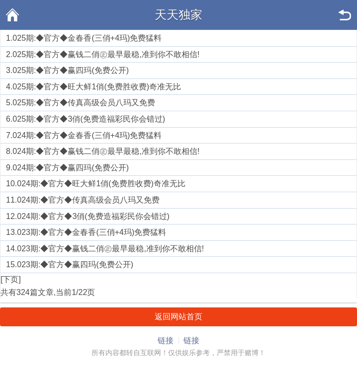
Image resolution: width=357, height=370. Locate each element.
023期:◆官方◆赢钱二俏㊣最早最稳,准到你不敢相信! (110, 248)
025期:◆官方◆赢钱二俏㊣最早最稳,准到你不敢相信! (105, 54)
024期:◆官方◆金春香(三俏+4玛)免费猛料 (87, 135)
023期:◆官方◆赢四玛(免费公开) (75, 264)
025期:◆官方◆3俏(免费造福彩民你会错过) (88, 119)
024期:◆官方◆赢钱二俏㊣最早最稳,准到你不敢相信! (105, 151)
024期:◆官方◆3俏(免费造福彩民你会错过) (93, 216)
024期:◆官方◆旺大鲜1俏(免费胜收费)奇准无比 (101, 183)
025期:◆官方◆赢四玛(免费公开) (70, 70)
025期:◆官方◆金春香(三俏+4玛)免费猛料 (87, 38)
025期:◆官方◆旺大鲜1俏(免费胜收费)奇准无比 (96, 86)
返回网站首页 (178, 316)
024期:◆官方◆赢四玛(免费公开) (70, 167)
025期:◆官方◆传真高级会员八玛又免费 (83, 102)
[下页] (10, 279)
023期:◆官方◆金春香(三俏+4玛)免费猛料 (91, 232)
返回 (344, 14)
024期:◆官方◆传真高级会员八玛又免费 (88, 200)
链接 (166, 340)
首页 (12, 14)
